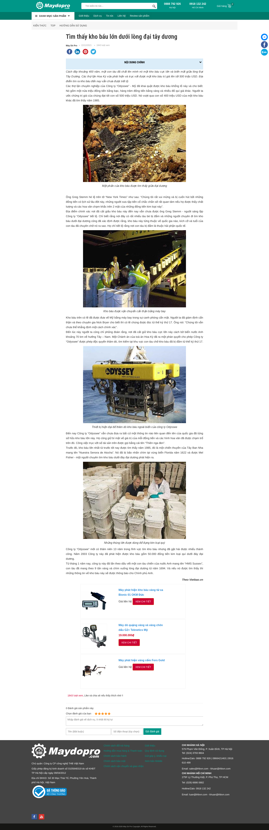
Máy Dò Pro (71, 45)
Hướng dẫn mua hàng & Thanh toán (123, 750)
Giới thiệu (84, 15)
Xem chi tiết (143, 601)
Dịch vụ (97, 15)
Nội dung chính (134, 62)
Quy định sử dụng (154, 750)
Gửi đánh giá (152, 731)
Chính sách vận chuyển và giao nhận (124, 766)
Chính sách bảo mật (114, 761)
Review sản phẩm (139, 15)
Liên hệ (122, 15)
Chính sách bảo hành (115, 756)
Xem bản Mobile (153, 761)
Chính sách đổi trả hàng (116, 745)
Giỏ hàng (225, 6)
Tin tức (109, 15)
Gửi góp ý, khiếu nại (155, 756)
